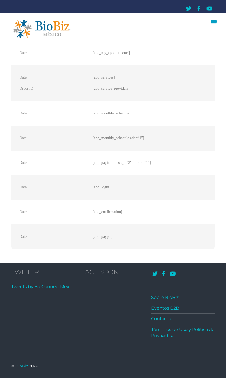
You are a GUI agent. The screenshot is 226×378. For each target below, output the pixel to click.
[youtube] (209, 7)
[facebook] (199, 7)
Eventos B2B (165, 308)
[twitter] (188, 7)
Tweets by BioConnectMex (40, 286)
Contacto (161, 318)
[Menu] (215, 22)
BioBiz (21, 366)
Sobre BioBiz (165, 297)
